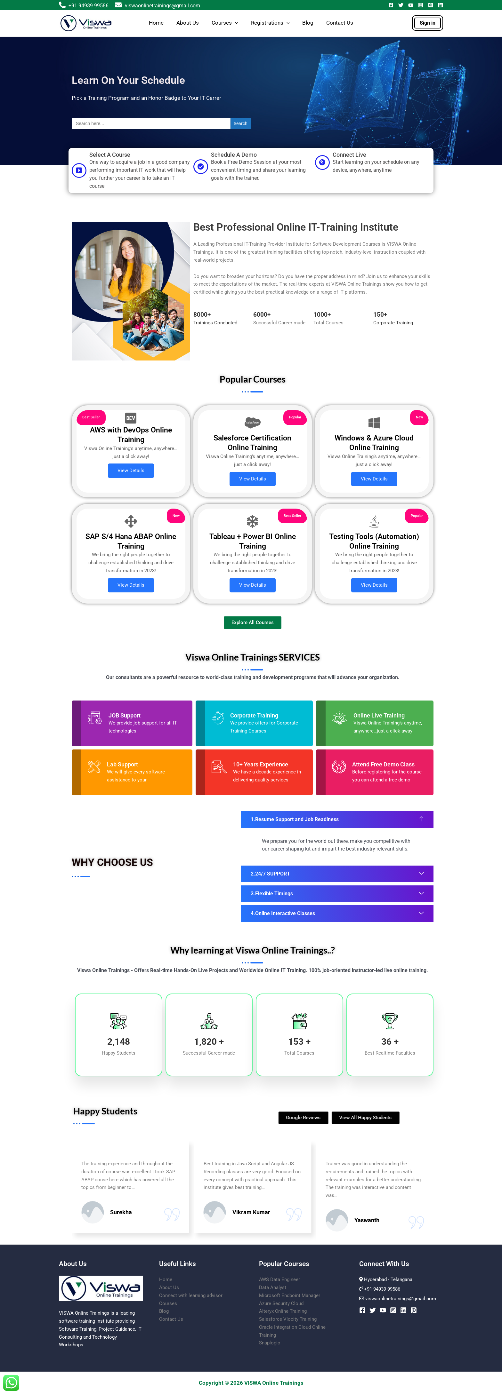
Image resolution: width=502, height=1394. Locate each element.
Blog (307, 23)
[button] (235, 23)
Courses (225, 23)
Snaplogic (269, 1343)
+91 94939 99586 (89, 6)
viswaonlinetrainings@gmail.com (157, 6)
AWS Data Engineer (279, 1279)
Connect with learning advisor (191, 1295)
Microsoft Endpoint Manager (289, 1295)
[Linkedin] (440, 5)
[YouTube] (410, 5)
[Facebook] (390, 5)
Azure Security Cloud (281, 1303)
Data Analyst (272, 1287)
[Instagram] (420, 5)
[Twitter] (400, 5)
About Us (187, 23)
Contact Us (339, 23)
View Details (130, 470)
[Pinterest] (430, 5)
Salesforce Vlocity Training (288, 1319)
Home (156, 23)
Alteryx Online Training (283, 1311)
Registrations (270, 23)
